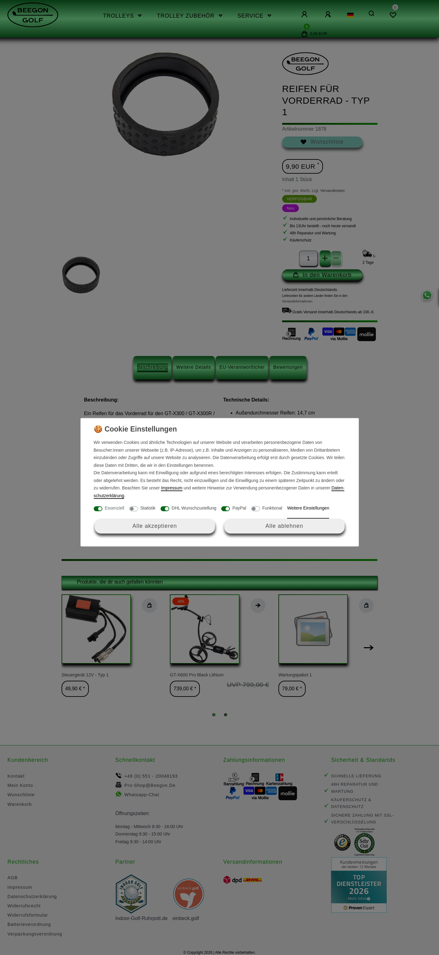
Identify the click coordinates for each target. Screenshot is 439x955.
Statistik (148, 508)
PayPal (239, 508)
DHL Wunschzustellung (194, 508)
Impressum (171, 488)
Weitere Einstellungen (308, 508)
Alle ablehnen (284, 526)
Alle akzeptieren (154, 526)
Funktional (272, 508)
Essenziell (114, 508)
